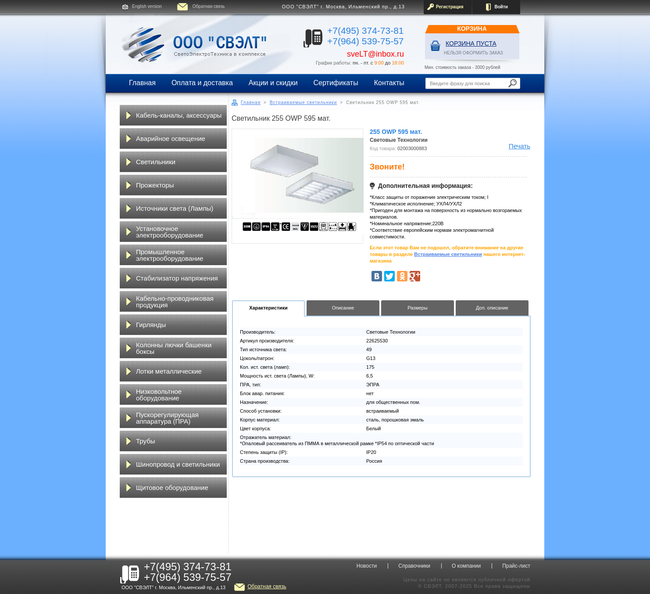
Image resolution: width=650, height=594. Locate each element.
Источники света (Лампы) (174, 208)
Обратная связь (209, 6)
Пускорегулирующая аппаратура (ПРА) (167, 418)
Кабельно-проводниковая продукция (175, 302)
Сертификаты (336, 82)
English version (147, 6)
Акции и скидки (273, 82)
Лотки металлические (169, 371)
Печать (519, 146)
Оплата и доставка (202, 82)
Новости (367, 566)
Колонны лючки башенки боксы (173, 348)
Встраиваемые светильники (303, 102)
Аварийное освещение (170, 138)
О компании (466, 566)
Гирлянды (151, 324)
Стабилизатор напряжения (177, 278)
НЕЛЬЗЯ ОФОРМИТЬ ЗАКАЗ (473, 52)
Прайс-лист (516, 566)
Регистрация (450, 6)
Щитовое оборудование (172, 487)
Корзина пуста (471, 43)
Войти (501, 6)
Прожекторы (155, 185)
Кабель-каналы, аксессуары (178, 115)
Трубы (145, 441)
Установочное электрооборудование (169, 232)
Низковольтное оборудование (159, 395)
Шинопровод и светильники (178, 464)
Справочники (414, 566)
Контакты (389, 82)
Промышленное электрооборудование (169, 255)
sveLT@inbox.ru (375, 54)
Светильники (155, 162)
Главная (142, 82)
